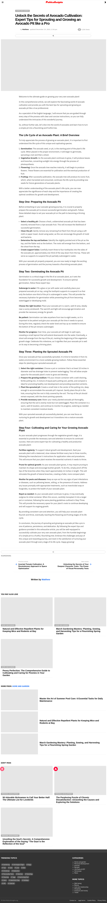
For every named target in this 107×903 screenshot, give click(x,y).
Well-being (78, 883)
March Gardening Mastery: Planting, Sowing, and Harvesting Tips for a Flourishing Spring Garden (78, 631)
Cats (11, 868)
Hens (4, 880)
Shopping (77, 889)
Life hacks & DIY (79, 869)
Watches (20, 874)
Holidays (26, 880)
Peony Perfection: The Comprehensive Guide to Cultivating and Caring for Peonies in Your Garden (26, 672)
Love (17, 868)
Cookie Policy (91, 900)
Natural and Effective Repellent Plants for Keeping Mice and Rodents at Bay (23, 630)
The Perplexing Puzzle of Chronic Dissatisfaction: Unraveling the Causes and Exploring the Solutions (77, 799)
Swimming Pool (23, 877)
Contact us (73, 900)
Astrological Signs (18, 865)
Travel (76, 892)
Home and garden (8, 625)
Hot (56, 769)
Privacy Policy (102, 900)
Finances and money (81, 891)
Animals (77, 866)
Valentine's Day (14, 880)
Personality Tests (8, 874)
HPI (4, 883)
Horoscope (78, 871)
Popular (2, 769)
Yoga (13, 877)
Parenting (29, 874)
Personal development (10, 794)
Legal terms (81, 900)
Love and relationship (81, 887)
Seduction (16, 871)
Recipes (77, 867)
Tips (4, 868)
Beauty (76, 885)
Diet (24, 868)
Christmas (6, 871)
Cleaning (6, 877)
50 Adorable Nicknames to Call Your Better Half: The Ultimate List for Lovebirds (26, 798)
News (76, 873)
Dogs (29, 865)
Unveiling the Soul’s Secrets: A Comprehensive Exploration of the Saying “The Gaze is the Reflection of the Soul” (26, 841)
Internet (11, 883)
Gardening (6, 556)
